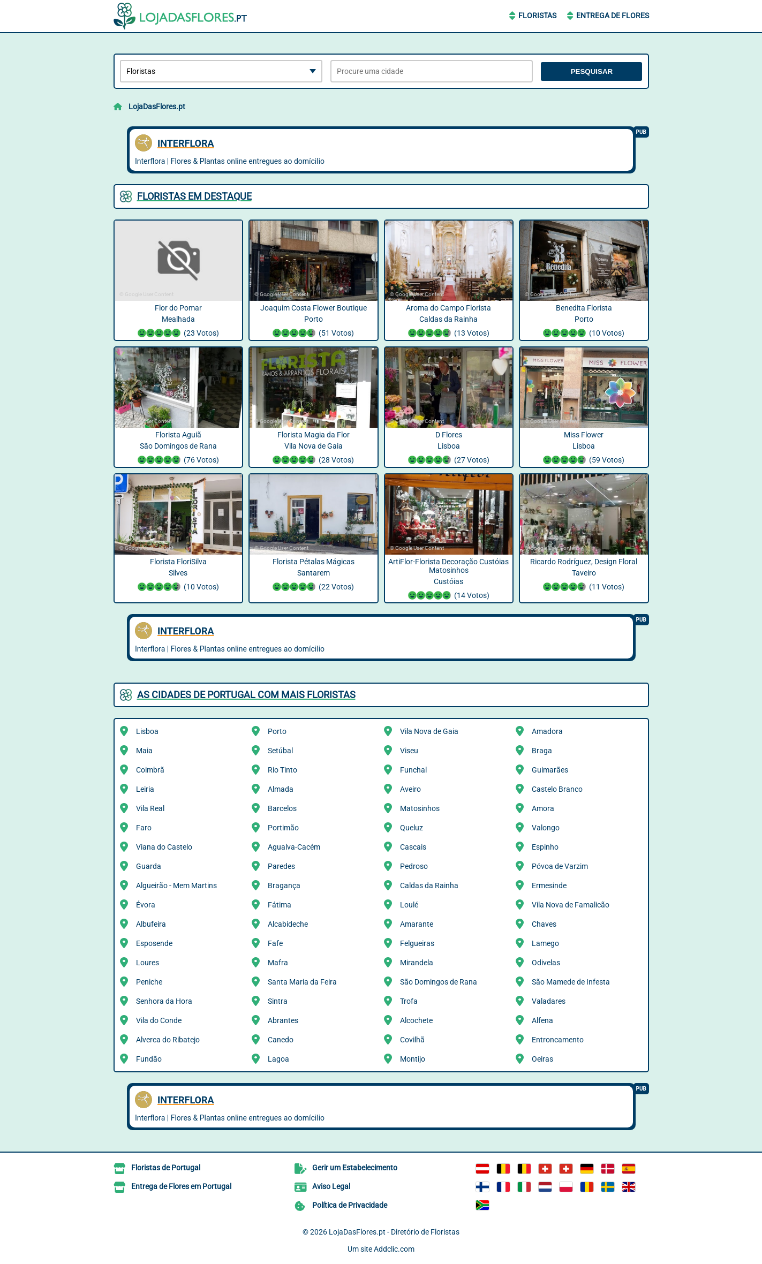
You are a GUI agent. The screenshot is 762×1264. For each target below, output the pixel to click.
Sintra (278, 1001)
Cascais (413, 847)
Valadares (548, 1001)
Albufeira (151, 924)
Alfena (542, 1020)
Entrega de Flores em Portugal (181, 1186)
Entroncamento (558, 1039)
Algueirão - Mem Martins (176, 885)
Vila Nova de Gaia (429, 731)
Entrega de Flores (612, 15)
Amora (543, 808)
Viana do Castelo (164, 847)
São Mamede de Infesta (571, 982)
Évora (145, 904)
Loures (147, 962)
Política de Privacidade (349, 1205)
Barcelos (282, 808)
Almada (280, 789)
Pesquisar (592, 71)
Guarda (148, 866)
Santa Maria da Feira (302, 982)
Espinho (545, 847)
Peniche (149, 982)
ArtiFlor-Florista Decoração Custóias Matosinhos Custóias (449, 579)
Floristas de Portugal (165, 1167)
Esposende (154, 943)
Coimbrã (150, 770)
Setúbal (280, 750)
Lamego (545, 943)
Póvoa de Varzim (560, 866)
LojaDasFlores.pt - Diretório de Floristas (394, 1232)
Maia (144, 750)
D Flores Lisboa (449, 448)
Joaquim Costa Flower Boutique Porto (314, 322)
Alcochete (416, 1020)
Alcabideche (288, 924)
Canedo (280, 1039)
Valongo (546, 827)
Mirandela (416, 962)
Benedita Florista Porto (584, 322)
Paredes (281, 866)
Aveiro (410, 789)
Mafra (278, 962)
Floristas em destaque (194, 196)
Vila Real (150, 808)
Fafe (275, 943)
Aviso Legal (331, 1186)
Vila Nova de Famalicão (570, 904)
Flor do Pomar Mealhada (179, 322)
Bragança (284, 885)
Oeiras (542, 1059)
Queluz (411, 827)
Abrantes (283, 1020)
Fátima (279, 904)
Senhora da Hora (164, 1001)
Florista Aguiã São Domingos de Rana (179, 448)
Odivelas (546, 962)
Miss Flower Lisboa (584, 448)
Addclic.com (394, 1249)
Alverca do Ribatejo (168, 1039)
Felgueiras (417, 943)
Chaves (544, 924)
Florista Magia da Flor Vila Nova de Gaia (314, 448)
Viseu (409, 750)
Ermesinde (549, 885)
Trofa (409, 1001)
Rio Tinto (282, 770)
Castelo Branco (557, 789)
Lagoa (278, 1059)
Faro (144, 827)
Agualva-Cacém (294, 847)
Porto (277, 731)
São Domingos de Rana (438, 982)
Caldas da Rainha (429, 885)
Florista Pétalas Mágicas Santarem (314, 575)
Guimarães (550, 770)
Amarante (416, 924)
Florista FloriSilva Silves (179, 575)
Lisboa (147, 731)
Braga (542, 750)
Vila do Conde (159, 1020)
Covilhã (412, 1039)
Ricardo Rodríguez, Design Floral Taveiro (584, 575)
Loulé (409, 904)
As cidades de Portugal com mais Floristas (246, 694)
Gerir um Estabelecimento (354, 1167)
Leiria (145, 789)
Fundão (149, 1059)
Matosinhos (420, 808)
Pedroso (414, 866)
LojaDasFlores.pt (157, 106)
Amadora (547, 731)
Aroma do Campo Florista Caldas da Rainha (449, 322)
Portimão (283, 827)
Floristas (537, 15)
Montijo (412, 1059)
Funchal (413, 770)
